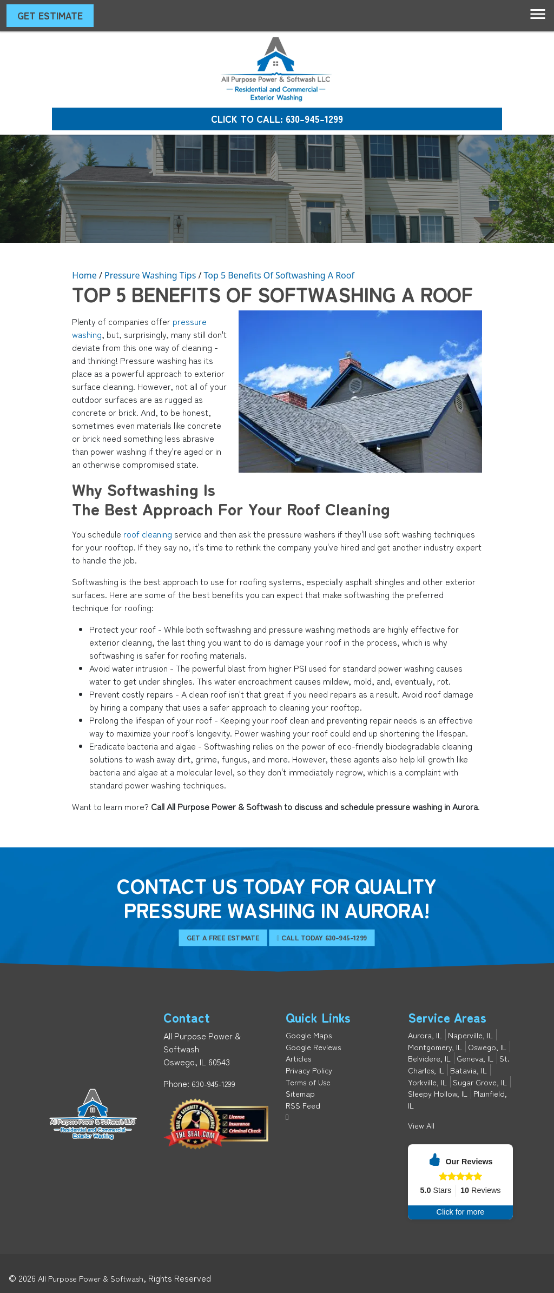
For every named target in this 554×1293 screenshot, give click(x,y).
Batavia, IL (468, 1070)
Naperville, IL (470, 1034)
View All (421, 1125)
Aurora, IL (425, 1034)
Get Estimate (50, 15)
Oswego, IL (487, 1046)
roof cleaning (147, 533)
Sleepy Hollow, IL (437, 1093)
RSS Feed (303, 1105)
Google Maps (309, 1034)
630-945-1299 (213, 1083)
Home (84, 275)
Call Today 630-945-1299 (305, 937)
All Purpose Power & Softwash (90, 1278)
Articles (298, 1058)
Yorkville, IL (427, 1082)
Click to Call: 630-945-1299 (277, 118)
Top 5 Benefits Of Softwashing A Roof (278, 275)
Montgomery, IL (435, 1046)
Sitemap (300, 1093)
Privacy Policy (309, 1070)
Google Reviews (313, 1046)
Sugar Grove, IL (480, 1082)
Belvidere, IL (429, 1058)
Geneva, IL (475, 1058)
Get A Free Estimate (243, 937)
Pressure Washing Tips (150, 275)
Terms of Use (308, 1082)
